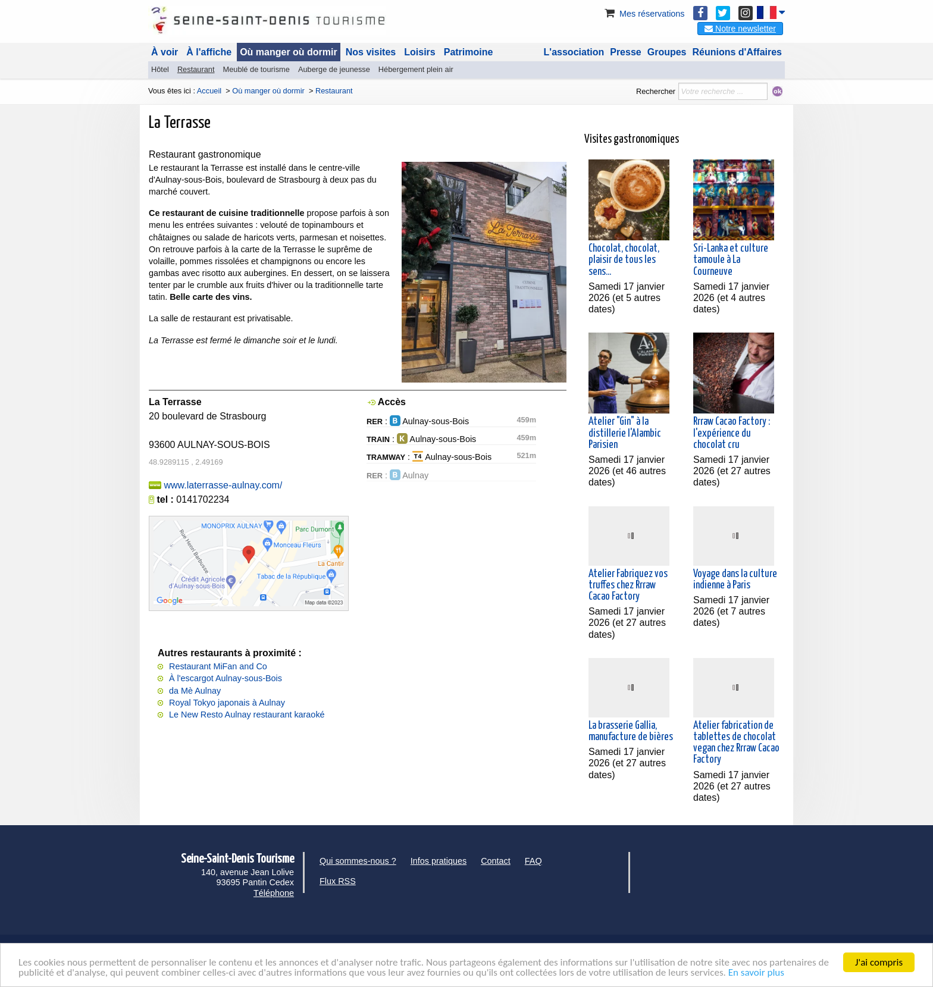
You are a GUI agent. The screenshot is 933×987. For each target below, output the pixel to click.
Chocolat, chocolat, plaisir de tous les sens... (623, 260)
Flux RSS (338, 881)
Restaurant (196, 69)
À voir (164, 52)
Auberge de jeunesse (334, 69)
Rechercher (655, 91)
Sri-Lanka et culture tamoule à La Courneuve (730, 260)
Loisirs (419, 52)
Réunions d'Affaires (737, 52)
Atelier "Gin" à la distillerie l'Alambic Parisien (624, 433)
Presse (625, 52)
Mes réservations (644, 13)
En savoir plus (756, 973)
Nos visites (371, 52)
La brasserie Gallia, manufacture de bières (630, 731)
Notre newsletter (740, 28)
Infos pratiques (439, 861)
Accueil (209, 90)
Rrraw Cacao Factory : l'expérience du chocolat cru (731, 433)
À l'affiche (208, 52)
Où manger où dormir (288, 52)
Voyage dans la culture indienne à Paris (735, 580)
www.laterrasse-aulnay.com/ (223, 485)
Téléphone (273, 893)
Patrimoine (468, 52)
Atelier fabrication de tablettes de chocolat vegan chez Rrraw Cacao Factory (736, 743)
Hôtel (160, 69)
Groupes (667, 52)
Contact (496, 861)
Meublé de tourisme (256, 69)
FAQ (533, 861)
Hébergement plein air (415, 69)
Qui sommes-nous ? (358, 861)
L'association (574, 52)
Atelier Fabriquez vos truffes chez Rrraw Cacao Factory (628, 585)
